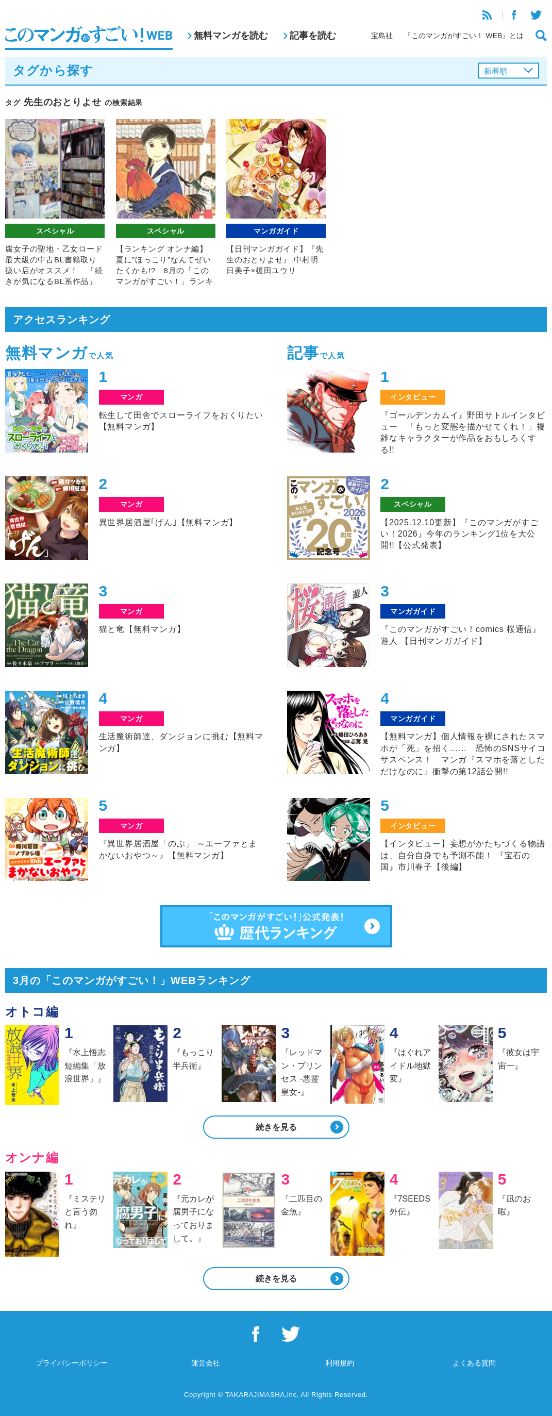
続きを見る (276, 1127)
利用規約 (339, 1363)
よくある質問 (474, 1363)
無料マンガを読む (231, 35)
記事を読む (313, 35)
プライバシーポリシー (72, 1363)
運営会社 (205, 1363)
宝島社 (382, 35)
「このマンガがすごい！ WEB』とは (464, 35)
